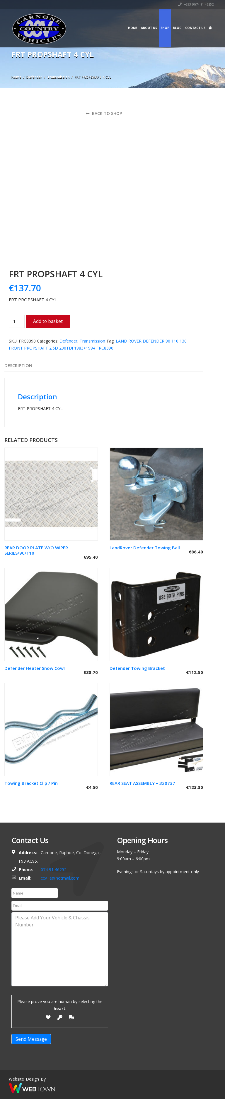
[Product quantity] (17, 321)
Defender (34, 77)
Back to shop (104, 113)
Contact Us (195, 28)
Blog (177, 28)
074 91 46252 (54, 869)
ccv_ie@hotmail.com (60, 878)
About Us (149, 28)
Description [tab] (18, 365)
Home (132, 28)
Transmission (58, 77)
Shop (165, 28)
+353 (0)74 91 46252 (196, 4)
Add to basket (48, 321)
